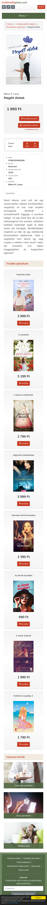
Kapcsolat (35, 866)
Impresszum (23, 870)
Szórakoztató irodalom (26, 24)
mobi (35, 144)
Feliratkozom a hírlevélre (23, 894)
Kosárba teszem (29, 118)
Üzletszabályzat (23, 862)
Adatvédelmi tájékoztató (18, 866)
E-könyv (9, 24)
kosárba (23, 323)
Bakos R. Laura (11, 93)
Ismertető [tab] (10, 193)
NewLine (12, 166)
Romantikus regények (15, 27)
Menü (23, 15)
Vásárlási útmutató (31, 858)
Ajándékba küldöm (29, 125)
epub (27, 144)
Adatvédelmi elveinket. (12, 903)
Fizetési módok (14, 858)
